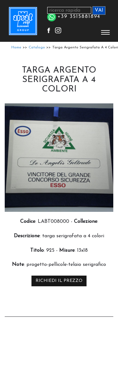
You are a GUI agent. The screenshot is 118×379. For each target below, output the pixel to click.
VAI (99, 10)
